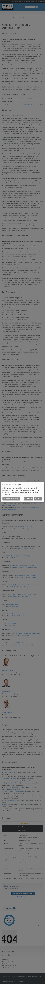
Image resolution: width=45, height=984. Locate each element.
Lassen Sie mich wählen (11, 499)
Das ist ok (38, 499)
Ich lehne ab (28, 499)
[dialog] (22, 492)
